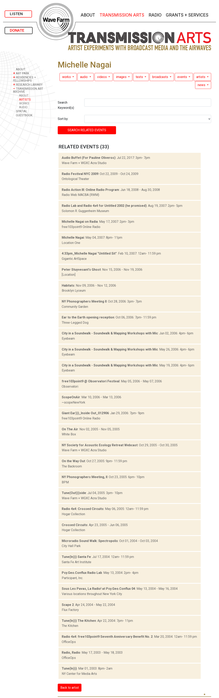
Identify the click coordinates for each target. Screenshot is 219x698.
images (121, 77)
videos (102, 77)
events (182, 77)
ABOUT (88, 14)
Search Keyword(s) (66, 105)
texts (140, 77)
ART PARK (21, 73)
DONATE (18, 30)
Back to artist (69, 688)
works (67, 77)
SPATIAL (20, 111)
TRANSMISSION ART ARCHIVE (28, 90)
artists (201, 77)
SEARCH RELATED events (87, 130)
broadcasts (160, 77)
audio (84, 77)
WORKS (24, 103)
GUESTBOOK (23, 115)
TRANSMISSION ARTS (122, 14)
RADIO (155, 14)
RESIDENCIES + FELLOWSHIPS (24, 78)
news (202, 85)
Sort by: (63, 119)
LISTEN (18, 13)
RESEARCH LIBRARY (28, 84)
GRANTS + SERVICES (187, 14)
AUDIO (23, 107)
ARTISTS (25, 99)
